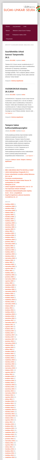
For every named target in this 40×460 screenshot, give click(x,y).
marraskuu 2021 (10, 266)
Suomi (18, 159)
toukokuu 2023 (9, 250)
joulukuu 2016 (9, 341)
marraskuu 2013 (10, 416)
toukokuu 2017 (9, 330)
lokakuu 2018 (9, 306)
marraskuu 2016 (10, 343)
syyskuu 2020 (9, 281)
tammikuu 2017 (9, 339)
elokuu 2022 (8, 262)
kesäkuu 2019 (9, 295)
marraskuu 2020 (10, 279)
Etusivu (8, 26)
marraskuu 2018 (10, 303)
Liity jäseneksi (16, 26)
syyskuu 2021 (9, 268)
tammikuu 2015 (9, 389)
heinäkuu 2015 (9, 376)
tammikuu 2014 (9, 413)
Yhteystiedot (9, 39)
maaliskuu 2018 (10, 314)
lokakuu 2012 (9, 443)
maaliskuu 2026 (10, 206)
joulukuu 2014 (9, 391)
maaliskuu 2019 (10, 299)
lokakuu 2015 (9, 370)
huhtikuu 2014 (9, 407)
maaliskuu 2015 (10, 384)
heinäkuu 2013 (9, 424)
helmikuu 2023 (9, 256)
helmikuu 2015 (9, 386)
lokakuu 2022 (9, 260)
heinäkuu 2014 (9, 401)
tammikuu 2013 (9, 436)
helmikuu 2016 (9, 362)
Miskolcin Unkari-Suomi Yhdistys (22, 30)
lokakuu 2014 (9, 395)
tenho (23, 60)
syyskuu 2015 (9, 372)
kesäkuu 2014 (9, 403)
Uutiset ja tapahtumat (17, 80)
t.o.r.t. (23, 131)
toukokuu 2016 (9, 355)
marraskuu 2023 (10, 243)
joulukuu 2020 (9, 277)
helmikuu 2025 (9, 225)
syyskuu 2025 (9, 214)
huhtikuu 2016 (9, 357)
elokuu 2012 (8, 447)
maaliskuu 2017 (10, 335)
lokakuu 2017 (9, 324)
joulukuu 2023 (9, 241)
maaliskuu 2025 (10, 223)
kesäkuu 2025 (9, 218)
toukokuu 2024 (9, 235)
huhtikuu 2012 (9, 455)
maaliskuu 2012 (10, 457)
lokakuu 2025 (9, 212)
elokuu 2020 (8, 283)
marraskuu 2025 (10, 210)
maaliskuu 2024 (10, 239)
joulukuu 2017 (9, 320)
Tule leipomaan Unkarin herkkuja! (15, 188)
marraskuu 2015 (10, 368)
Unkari (7, 34)
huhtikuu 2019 (9, 297)
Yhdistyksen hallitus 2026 (19, 34)
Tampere (23, 159)
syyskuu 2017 (9, 326)
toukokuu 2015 (9, 380)
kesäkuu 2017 (9, 328)
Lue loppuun (9, 113)
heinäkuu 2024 (9, 233)
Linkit (24, 26)
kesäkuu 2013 (9, 426)
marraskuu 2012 (10, 440)
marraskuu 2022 (10, 258)
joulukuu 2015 (9, 366)
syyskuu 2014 (9, 397)
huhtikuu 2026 (9, 204)
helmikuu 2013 (9, 434)
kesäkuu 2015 (9, 378)
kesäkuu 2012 (9, 451)
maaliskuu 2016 (10, 360)
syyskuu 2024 (9, 229)
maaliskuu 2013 (10, 432)
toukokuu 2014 (9, 405)
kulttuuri (13, 159)
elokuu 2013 (8, 422)
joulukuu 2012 (9, 438)
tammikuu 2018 (9, 318)
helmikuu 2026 (9, 208)
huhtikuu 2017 (9, 333)
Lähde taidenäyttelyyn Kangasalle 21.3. (17, 172)
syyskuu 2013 (9, 420)
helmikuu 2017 (9, 337)
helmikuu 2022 (9, 264)
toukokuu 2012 (9, 453)
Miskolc (8, 30)
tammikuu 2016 (9, 364)
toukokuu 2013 (9, 428)
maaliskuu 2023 (10, 254)
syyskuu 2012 (9, 445)
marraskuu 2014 (10, 393)
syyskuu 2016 (9, 347)
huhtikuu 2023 (9, 252)
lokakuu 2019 (9, 293)
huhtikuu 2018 (9, 312)
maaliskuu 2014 (10, 409)
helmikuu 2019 (9, 301)
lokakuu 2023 (9, 245)
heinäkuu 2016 (9, 351)
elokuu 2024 (8, 231)
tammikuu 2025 (9, 227)
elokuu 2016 (8, 349)
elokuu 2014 (8, 399)
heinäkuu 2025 (9, 216)
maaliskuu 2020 (10, 285)
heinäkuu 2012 (9, 449)
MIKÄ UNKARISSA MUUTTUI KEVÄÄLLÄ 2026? (19, 170)
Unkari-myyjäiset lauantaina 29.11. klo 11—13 (19, 186)
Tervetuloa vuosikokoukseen (14, 178)
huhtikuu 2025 (9, 221)
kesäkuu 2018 (9, 310)
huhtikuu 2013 (9, 430)
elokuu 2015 (8, 374)
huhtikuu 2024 (9, 237)
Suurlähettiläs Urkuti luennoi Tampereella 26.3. (14, 55)
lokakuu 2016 (9, 345)
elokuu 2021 (8, 270)
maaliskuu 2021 (10, 275)
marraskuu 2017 (10, 322)
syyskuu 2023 (9, 248)
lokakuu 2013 (9, 418)
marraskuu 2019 (10, 291)
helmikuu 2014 (9, 411)
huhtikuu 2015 (9, 382)
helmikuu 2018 (9, 316)
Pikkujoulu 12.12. (10, 184)
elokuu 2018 (8, 308)
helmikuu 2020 (9, 287)
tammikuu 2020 (9, 289)
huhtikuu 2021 (9, 272)
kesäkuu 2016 (9, 353)
